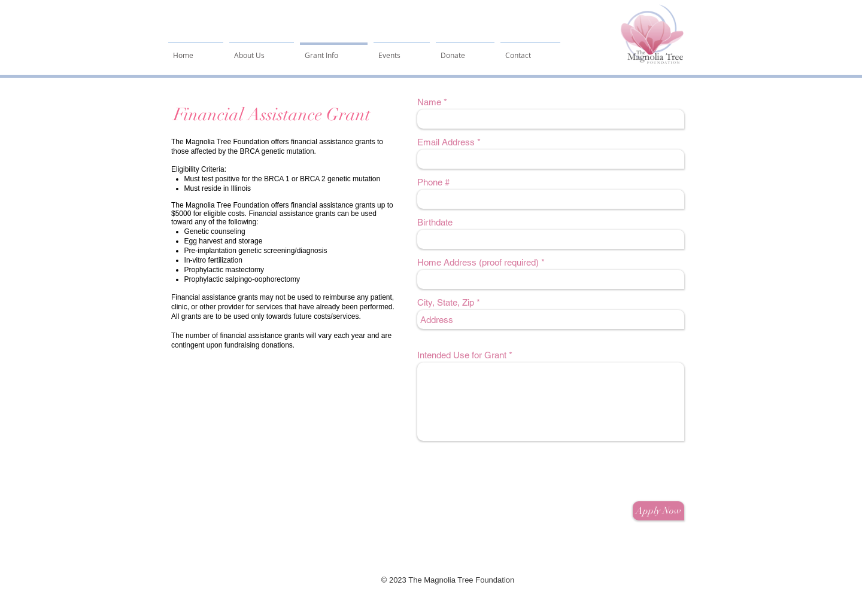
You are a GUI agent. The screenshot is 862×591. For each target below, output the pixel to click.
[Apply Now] (658, 510)
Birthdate (435, 222)
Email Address (446, 142)
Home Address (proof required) (478, 262)
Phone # (433, 182)
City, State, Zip (445, 302)
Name (429, 102)
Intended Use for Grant (461, 355)
